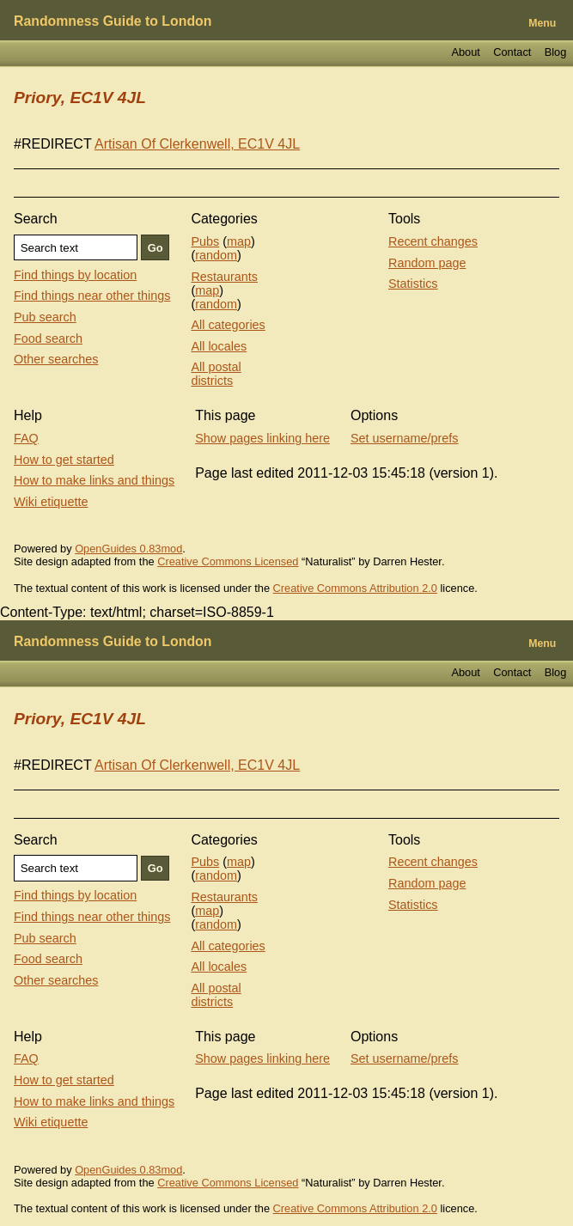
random (216, 255)
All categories (228, 325)
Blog (556, 52)
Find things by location (75, 275)
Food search (48, 338)
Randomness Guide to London (112, 21)
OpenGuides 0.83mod (128, 548)
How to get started (64, 460)
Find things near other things (92, 295)
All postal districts (216, 373)
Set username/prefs (405, 438)
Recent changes (433, 241)
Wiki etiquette (51, 502)
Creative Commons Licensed (227, 561)
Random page (427, 263)
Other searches (56, 359)
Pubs (205, 241)
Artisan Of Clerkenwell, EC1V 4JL (197, 144)
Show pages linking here (262, 438)
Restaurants (224, 277)
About (465, 52)
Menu (542, 23)
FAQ (26, 438)
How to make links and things (94, 480)
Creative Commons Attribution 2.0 (355, 588)
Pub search (45, 317)
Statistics (413, 283)
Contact (512, 52)
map (239, 241)
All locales (219, 346)
